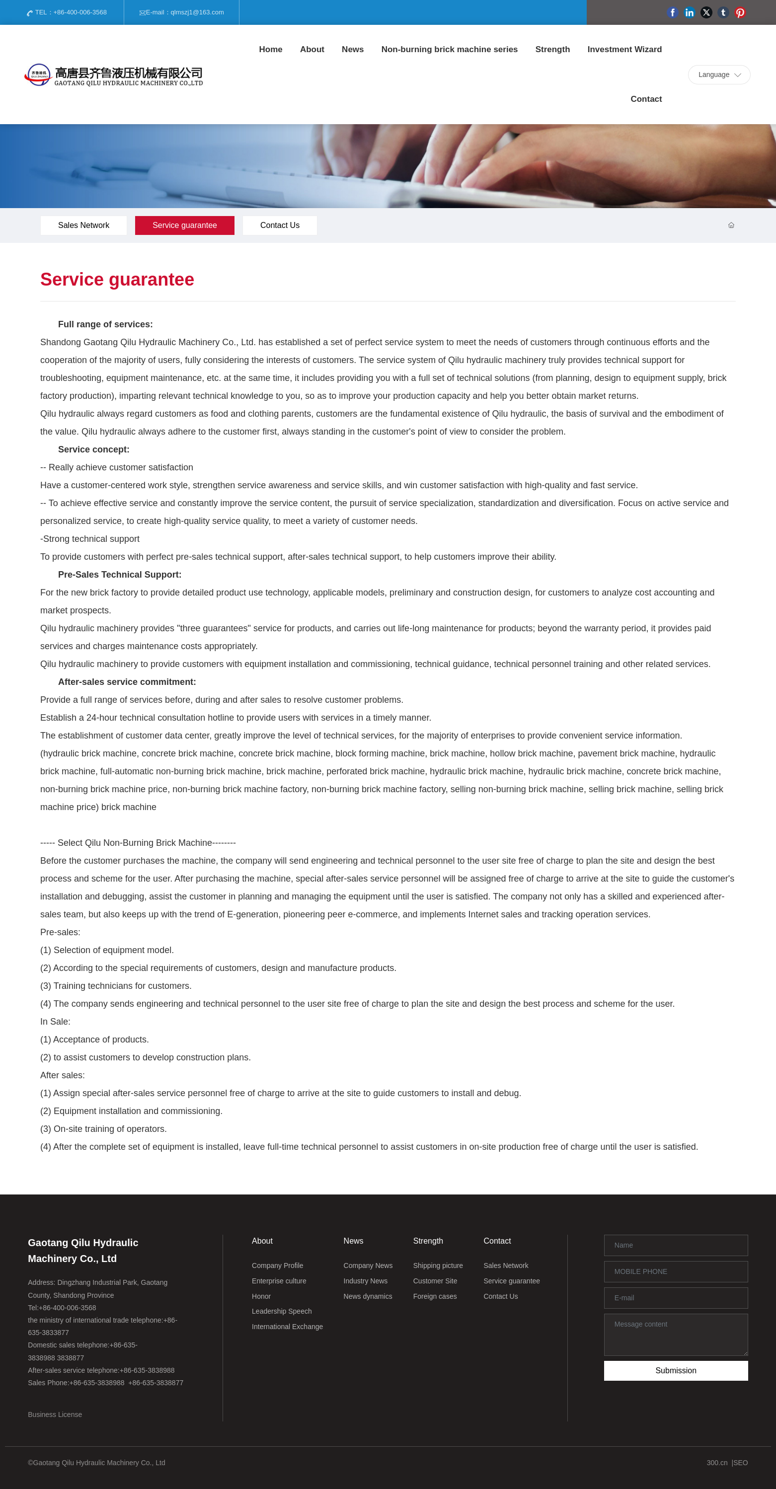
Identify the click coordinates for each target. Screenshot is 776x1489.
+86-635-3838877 (155, 1383)
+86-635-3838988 (147, 1370)
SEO (740, 1463)
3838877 (70, 1358)
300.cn (717, 1463)
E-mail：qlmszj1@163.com (181, 12)
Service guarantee (185, 225)
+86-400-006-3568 (67, 1308)
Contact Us (280, 225)
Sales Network (83, 225)
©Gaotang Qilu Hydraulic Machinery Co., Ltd (96, 1463)
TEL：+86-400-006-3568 (66, 12)
